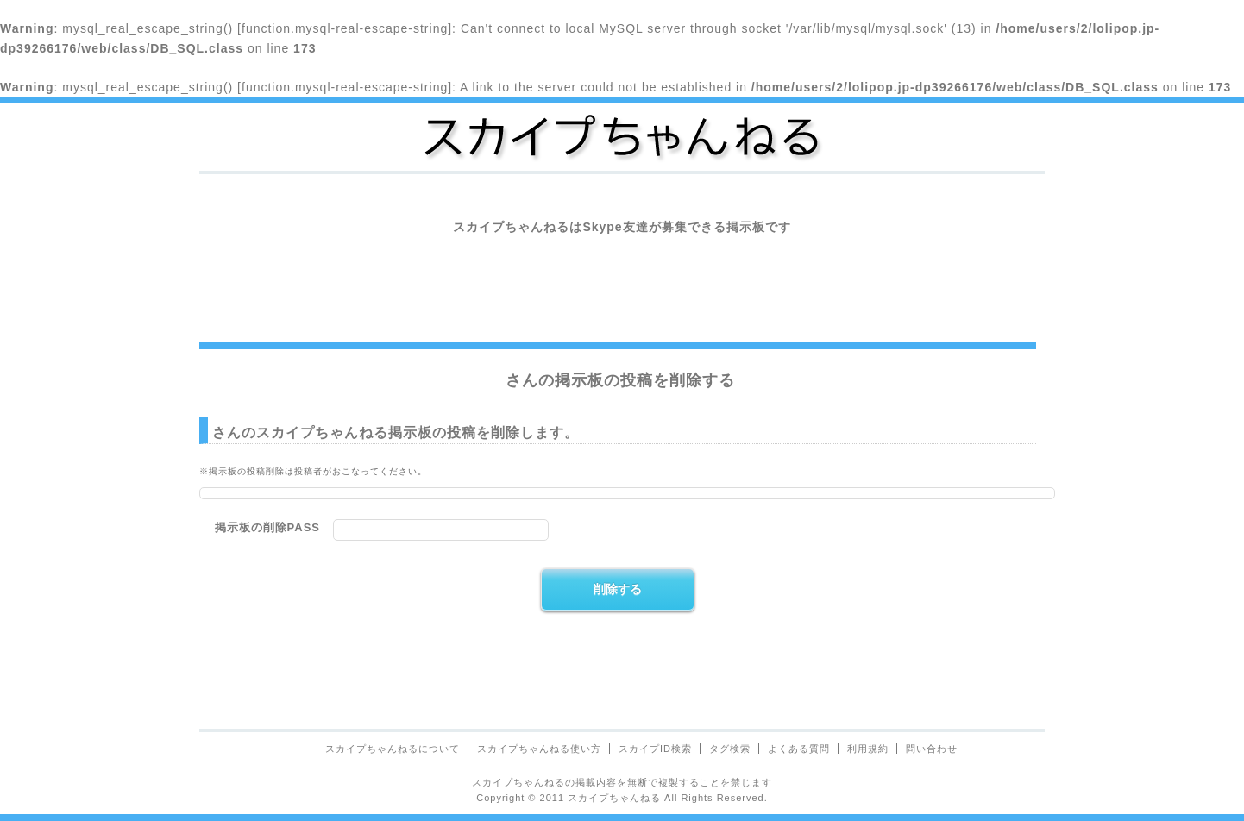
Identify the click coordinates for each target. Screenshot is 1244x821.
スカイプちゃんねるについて (392, 748)
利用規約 (868, 748)
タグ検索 (730, 748)
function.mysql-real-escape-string (345, 28)
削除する (618, 589)
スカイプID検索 (655, 748)
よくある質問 (799, 748)
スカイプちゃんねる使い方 (539, 748)
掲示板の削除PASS (267, 527)
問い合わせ (932, 748)
